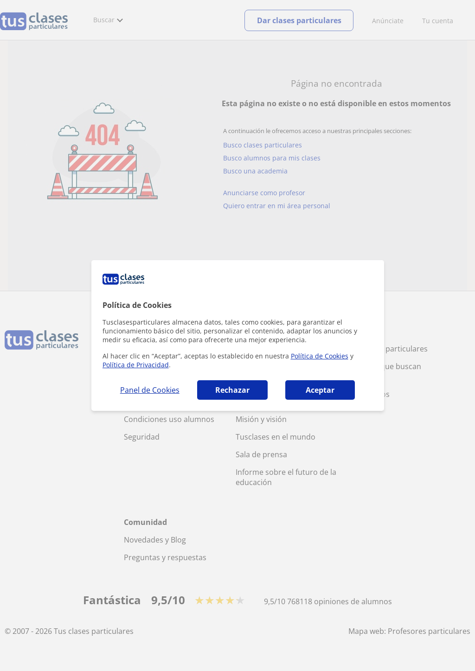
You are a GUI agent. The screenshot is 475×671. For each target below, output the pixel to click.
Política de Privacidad (136, 364)
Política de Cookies (319, 355)
